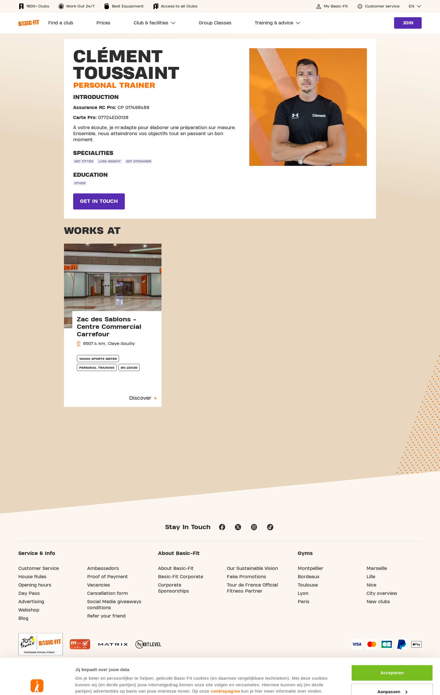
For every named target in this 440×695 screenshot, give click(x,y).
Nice (371, 585)
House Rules (32, 576)
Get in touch (99, 201)
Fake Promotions (246, 576)
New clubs (378, 601)
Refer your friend (106, 616)
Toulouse (308, 585)
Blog (23, 618)
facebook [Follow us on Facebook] (222, 527)
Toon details (87, 683)
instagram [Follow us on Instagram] (254, 527)
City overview (382, 593)
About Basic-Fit (176, 568)
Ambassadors (103, 568)
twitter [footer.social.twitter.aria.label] (238, 527)
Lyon (303, 593)
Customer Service (38, 568)
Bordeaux (309, 576)
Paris (303, 601)
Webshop (28, 610)
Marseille (377, 568)
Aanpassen (392, 655)
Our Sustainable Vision (252, 568)
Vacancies (98, 585)
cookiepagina (225, 655)
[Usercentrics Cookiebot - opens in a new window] (37, 684)
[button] (415, 6)
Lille (371, 576)
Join (408, 23)
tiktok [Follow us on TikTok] (270, 527)
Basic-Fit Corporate (180, 576)
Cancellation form (107, 593)
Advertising (31, 601)
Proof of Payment (107, 576)
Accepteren (392, 636)
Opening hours (34, 585)
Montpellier (310, 568)
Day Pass (29, 593)
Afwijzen (392, 674)
